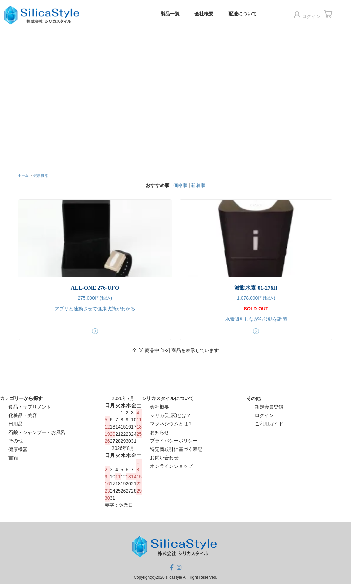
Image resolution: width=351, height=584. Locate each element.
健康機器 (40, 175)
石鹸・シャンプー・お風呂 (36, 432)
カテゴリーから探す (21, 398)
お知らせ (159, 432)
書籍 (13, 457)
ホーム (23, 175)
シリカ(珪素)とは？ (170, 415)
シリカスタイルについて (168, 398)
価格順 (180, 185)
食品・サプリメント (29, 407)
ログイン (309, 15)
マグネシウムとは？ (171, 423)
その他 (15, 440)
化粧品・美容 (22, 415)
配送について (245, 13)
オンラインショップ (171, 466)
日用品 (15, 423)
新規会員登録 (269, 407)
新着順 (198, 185)
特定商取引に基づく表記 (176, 449)
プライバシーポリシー (174, 440)
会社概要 (206, 13)
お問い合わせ (164, 457)
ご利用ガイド (269, 423)
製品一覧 (172, 13)
